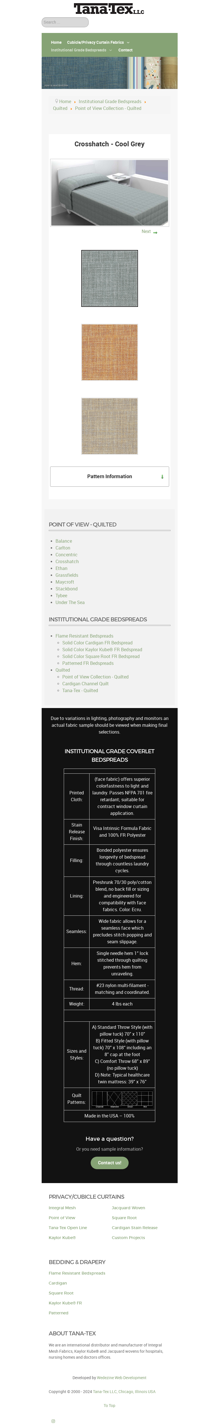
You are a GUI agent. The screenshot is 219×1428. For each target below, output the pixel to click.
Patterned (59, 1313)
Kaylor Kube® (62, 1237)
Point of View (62, 1217)
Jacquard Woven (128, 1208)
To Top (109, 1405)
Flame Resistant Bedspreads (77, 1273)
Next (146, 231)
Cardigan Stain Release (135, 1227)
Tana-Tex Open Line (68, 1227)
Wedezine (121, 1377)
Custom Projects (128, 1237)
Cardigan (58, 1283)
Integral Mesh (62, 1208)
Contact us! (109, 1162)
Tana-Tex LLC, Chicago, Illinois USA (124, 1391)
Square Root (124, 1217)
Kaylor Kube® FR (65, 1303)
